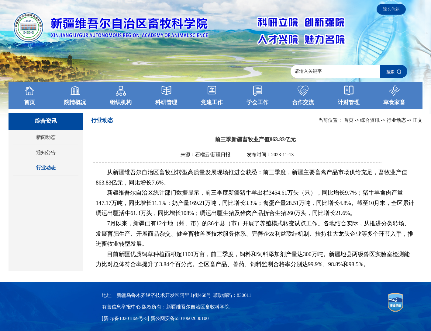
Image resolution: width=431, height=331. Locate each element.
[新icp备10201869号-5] (126, 318)
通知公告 (46, 152)
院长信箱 (391, 9)
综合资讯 (370, 120)
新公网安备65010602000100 (179, 318)
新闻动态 (46, 137)
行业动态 (46, 167)
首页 (348, 120)
